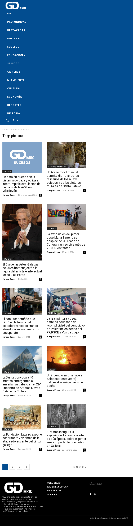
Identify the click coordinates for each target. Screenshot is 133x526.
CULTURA (7, 259)
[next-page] (27, 467)
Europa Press (8, 195)
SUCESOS (7, 171)
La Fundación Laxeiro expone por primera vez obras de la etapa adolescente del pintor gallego (22, 440)
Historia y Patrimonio (57, 167)
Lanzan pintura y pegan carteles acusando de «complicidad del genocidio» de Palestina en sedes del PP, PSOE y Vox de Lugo (66, 325)
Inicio (5, 129)
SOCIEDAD (7, 313)
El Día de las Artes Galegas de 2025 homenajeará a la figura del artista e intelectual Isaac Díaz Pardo (22, 270)
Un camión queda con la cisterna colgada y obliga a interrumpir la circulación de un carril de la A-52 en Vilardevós (21, 184)
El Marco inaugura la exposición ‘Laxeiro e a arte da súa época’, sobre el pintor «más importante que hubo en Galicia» (66, 438)
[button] (7, 120)
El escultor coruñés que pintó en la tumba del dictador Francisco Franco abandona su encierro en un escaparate (21, 325)
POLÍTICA (52, 313)
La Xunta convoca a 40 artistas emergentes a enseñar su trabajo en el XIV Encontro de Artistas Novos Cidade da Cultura (21, 384)
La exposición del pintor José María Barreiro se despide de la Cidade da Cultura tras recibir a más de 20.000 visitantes (66, 241)
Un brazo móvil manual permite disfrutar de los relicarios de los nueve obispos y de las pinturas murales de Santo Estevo (64, 179)
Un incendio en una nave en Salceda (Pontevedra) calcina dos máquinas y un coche (65, 380)
